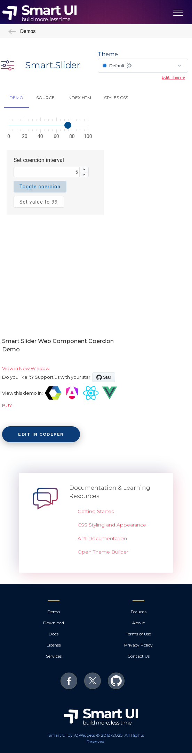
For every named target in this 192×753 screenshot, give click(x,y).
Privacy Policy (138, 645)
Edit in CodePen (41, 434)
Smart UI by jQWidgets (71, 735)
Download (53, 622)
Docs (53, 633)
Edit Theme (173, 77)
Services (54, 656)
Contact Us (138, 656)
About (138, 622)
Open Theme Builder (103, 552)
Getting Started (96, 511)
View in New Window (25, 368)
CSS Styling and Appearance (112, 525)
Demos (21, 31)
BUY (7, 405)
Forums (138, 611)
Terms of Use (138, 633)
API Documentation (102, 538)
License (54, 645)
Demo (53, 611)
